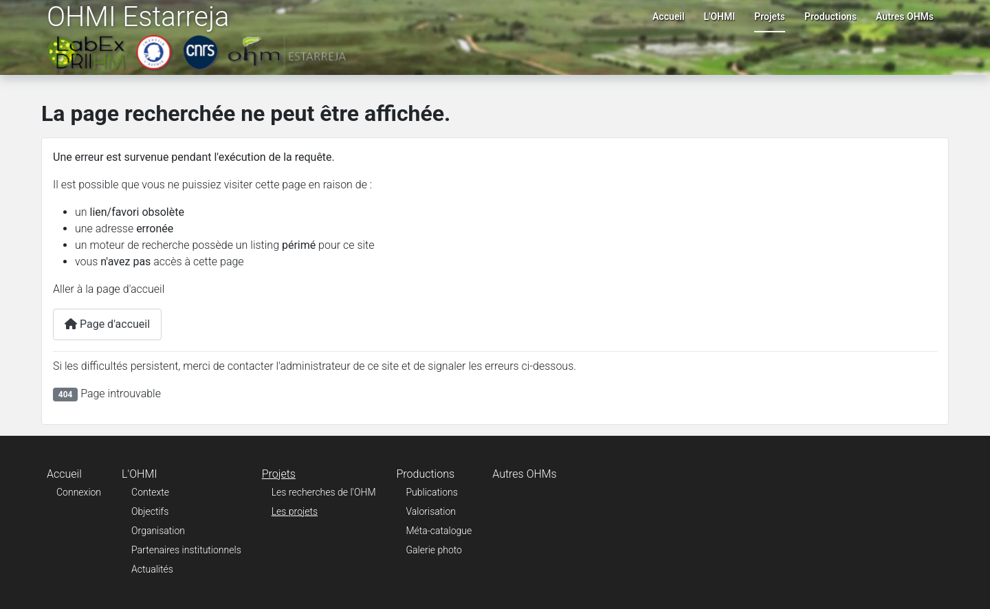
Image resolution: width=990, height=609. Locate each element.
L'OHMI (720, 16)
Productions (830, 16)
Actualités (152, 569)
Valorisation (431, 511)
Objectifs (149, 511)
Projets (769, 16)
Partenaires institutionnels (186, 549)
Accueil (668, 16)
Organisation (158, 530)
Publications (432, 492)
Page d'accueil (107, 324)
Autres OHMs (905, 16)
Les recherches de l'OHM (324, 492)
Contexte (150, 492)
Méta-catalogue (439, 530)
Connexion (78, 492)
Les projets (295, 511)
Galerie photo (434, 549)
